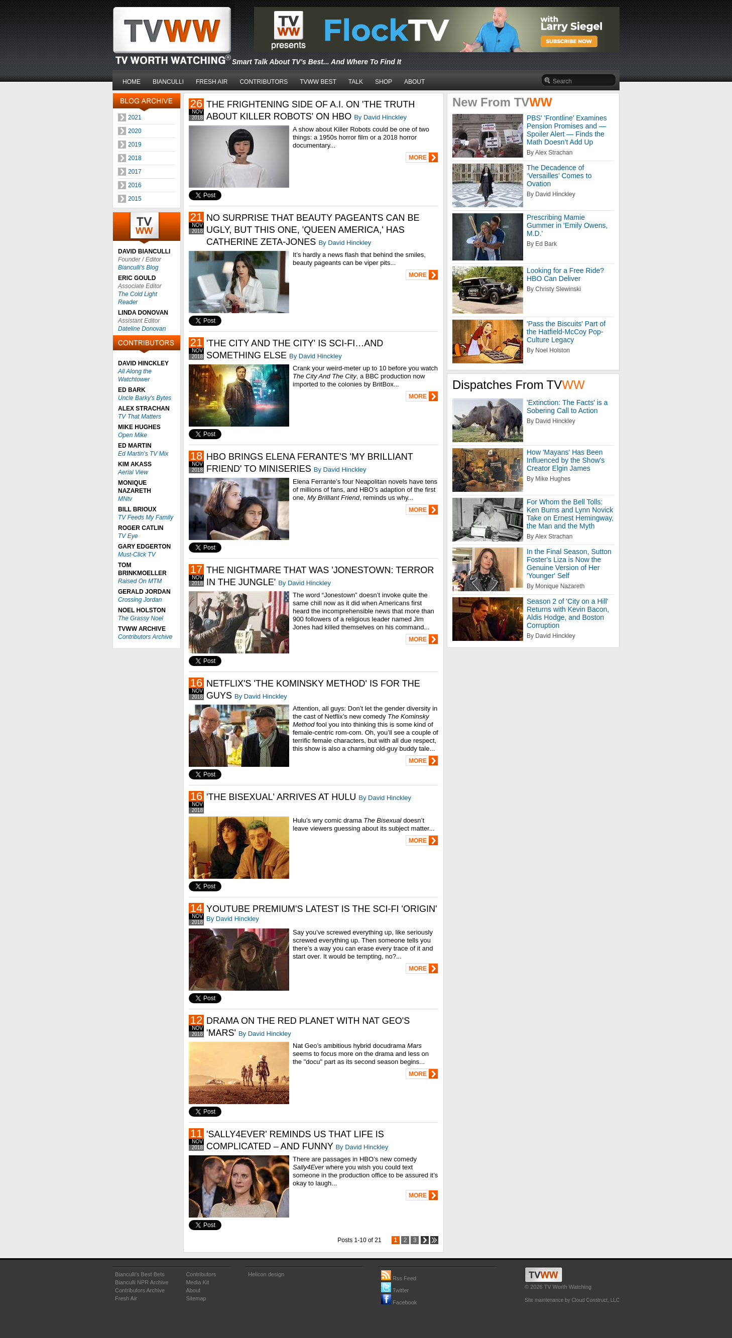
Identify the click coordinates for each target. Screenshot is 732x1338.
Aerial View (133, 472)
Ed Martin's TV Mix (143, 453)
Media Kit (197, 1282)
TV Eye (128, 536)
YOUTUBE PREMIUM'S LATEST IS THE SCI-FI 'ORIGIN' (321, 909)
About (193, 1290)
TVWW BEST (318, 81)
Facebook (399, 1302)
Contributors (201, 1274)
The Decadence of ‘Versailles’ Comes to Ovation (559, 176)
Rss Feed (398, 1278)
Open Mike (132, 435)
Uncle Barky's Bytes (144, 398)
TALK (355, 81)
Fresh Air (126, 1298)
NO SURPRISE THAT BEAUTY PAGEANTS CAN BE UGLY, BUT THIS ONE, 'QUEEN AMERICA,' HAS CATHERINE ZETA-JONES (312, 230)
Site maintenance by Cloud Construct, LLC (572, 1300)
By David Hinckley (380, 117)
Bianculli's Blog (138, 267)
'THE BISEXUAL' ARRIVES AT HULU (281, 797)
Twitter (395, 1290)
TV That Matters (139, 416)
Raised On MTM (140, 581)
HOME (132, 81)
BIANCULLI (168, 81)
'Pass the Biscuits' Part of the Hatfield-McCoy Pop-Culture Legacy (566, 332)
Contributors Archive (145, 636)
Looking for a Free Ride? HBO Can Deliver (565, 274)
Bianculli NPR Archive (141, 1282)
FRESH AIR (211, 81)
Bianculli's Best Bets (140, 1274)
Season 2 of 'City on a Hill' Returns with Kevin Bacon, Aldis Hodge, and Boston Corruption (568, 613)
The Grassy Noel (140, 618)
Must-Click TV (137, 554)
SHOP (383, 81)
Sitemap (196, 1298)
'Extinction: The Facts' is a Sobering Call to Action (567, 406)
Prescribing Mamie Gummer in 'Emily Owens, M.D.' (567, 225)
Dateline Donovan (142, 328)
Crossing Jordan (140, 599)
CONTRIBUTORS (263, 81)
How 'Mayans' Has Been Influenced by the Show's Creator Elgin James (565, 460)
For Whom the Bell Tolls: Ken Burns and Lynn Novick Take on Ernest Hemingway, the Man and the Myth (570, 514)
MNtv (125, 498)
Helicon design (266, 1274)
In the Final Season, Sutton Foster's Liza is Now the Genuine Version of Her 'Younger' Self (569, 564)
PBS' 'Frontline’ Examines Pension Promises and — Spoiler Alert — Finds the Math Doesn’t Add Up (567, 130)
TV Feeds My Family (145, 517)
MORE (418, 157)
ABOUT (414, 81)
